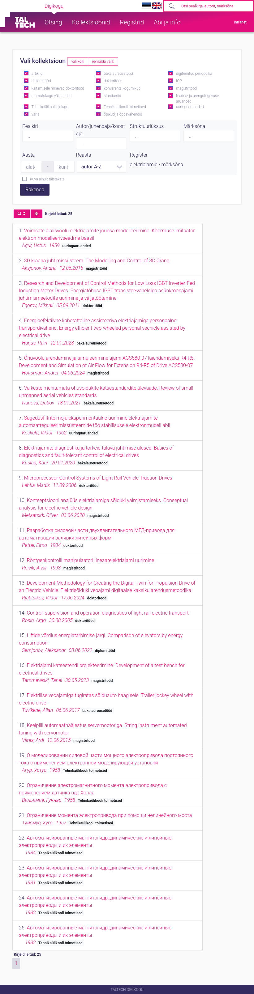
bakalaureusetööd (118, 73)
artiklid (37, 73)
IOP (179, 81)
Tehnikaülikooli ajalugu (50, 107)
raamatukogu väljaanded (52, 96)
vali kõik (77, 61)
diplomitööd (41, 81)
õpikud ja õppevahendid (123, 114)
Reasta (83, 155)
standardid (112, 96)
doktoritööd (113, 81)
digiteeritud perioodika (194, 73)
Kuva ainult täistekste (47, 179)
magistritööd (186, 88)
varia (35, 114)
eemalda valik (103, 61)
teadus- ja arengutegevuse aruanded (197, 99)
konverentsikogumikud (122, 88)
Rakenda (34, 189)
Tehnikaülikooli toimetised (125, 107)
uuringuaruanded (190, 107)
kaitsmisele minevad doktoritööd (58, 88)
